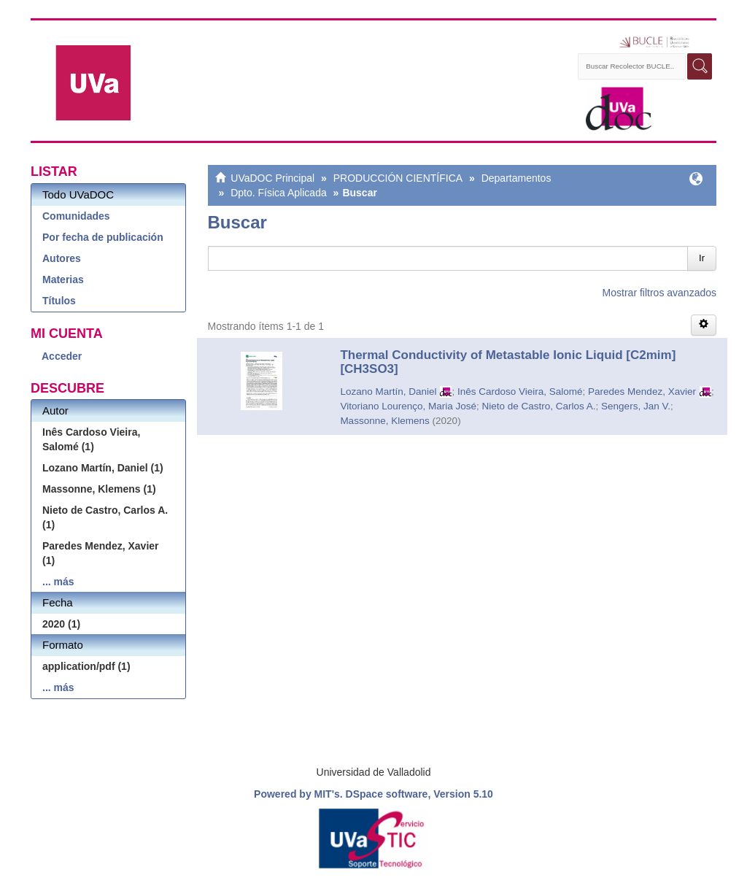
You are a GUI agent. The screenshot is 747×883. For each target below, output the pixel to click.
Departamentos (516, 178)
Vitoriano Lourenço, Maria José (408, 406)
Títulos (59, 300)
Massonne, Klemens (384, 420)
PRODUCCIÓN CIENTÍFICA (397, 178)
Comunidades (76, 216)
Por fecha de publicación (102, 237)
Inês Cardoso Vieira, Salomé (520, 391)
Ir (702, 257)
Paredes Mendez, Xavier (642, 391)
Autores (61, 258)
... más (58, 581)
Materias (63, 279)
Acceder (62, 356)
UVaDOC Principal (272, 178)
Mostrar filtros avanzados (659, 292)
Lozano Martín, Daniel (388, 391)
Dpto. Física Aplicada (279, 192)
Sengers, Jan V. (635, 406)
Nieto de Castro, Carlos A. (539, 406)
